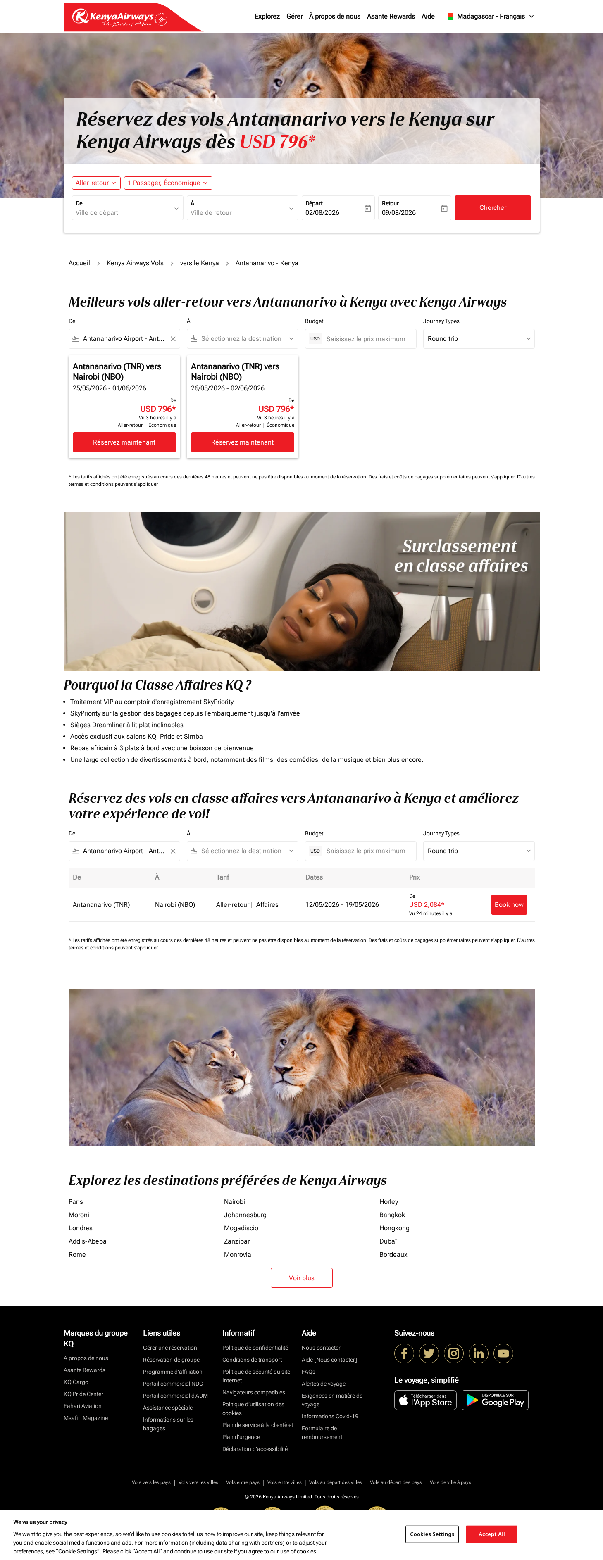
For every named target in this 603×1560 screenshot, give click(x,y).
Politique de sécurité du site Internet (256, 1376)
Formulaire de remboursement (322, 1432)
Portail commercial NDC (173, 1383)
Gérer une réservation (170, 1347)
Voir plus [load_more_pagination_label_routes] (302, 1278)
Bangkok (392, 1215)
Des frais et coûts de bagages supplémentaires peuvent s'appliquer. (443, 477)
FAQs (308, 1371)
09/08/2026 (399, 212)
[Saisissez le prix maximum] (367, 339)
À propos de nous (334, 16)
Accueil (79, 263)
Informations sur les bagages (168, 1424)
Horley (388, 1202)
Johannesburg (245, 1215)
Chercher (492, 208)
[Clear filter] (173, 338)
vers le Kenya (199, 263)
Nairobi (234, 1202)
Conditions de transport (252, 1359)
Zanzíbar (237, 1241)
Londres (81, 1228)
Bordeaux (393, 1254)
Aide (428, 16)
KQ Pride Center (83, 1394)
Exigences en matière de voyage (332, 1400)
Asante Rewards (391, 16)
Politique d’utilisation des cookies (253, 1408)
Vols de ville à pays (450, 1482)
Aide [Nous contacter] (329, 1359)
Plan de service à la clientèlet (257, 1425)
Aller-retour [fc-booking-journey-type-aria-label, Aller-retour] (92, 183)
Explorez (267, 16)
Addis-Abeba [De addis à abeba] (88, 1241)
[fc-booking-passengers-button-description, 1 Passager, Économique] (164, 183)
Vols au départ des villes (335, 1482)
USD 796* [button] (277, 142)
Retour (390, 203)
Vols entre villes (284, 1482)
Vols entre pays (243, 1482)
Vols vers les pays (151, 1482)
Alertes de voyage (324, 1383)
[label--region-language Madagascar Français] (489, 16)
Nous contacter (321, 1347)
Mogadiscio (241, 1228)
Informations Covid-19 (330, 1416)
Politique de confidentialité (255, 1347)
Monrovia (237, 1254)
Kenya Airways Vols (135, 263)
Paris (76, 1202)
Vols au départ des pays (396, 1482)
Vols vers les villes (198, 1482)
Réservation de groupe (171, 1359)
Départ (313, 203)
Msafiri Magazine (86, 1418)
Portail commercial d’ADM (175, 1395)
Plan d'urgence (241, 1437)
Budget (314, 321)
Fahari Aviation (83, 1406)
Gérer (294, 16)
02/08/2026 (322, 212)
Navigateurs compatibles (253, 1392)
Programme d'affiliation (173, 1371)
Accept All (492, 1534)
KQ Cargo (76, 1382)
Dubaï (388, 1241)
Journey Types (441, 321)
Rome (77, 1254)
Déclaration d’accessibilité (255, 1449)
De (79, 203)
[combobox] (124, 213)
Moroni (79, 1215)
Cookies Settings (432, 1534)
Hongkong (394, 1228)
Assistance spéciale (168, 1407)
